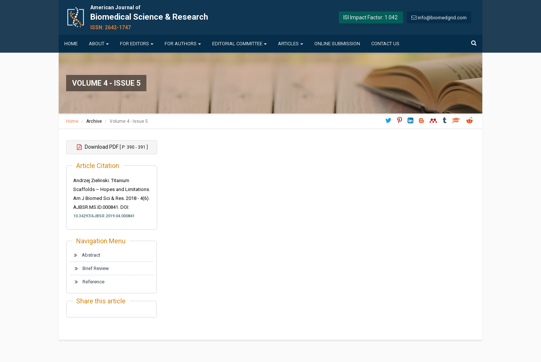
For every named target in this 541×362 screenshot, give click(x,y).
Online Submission (337, 43)
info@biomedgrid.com (442, 17)
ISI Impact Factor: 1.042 (370, 17)
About (99, 43)
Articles (290, 43)
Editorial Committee (239, 43)
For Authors (183, 43)
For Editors (136, 43)
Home (71, 43)
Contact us (385, 43)
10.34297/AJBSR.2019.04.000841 (104, 216)
